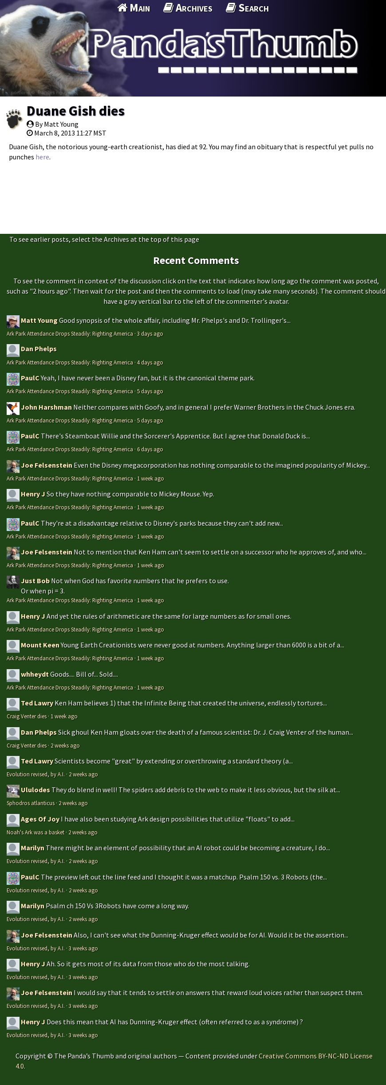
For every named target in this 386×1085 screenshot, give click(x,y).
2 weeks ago (65, 745)
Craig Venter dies (27, 716)
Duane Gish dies (76, 111)
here (42, 156)
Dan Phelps (39, 348)
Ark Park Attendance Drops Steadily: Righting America (70, 333)
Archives (188, 7)
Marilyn (32, 847)
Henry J (33, 493)
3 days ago (150, 333)
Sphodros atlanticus (31, 802)
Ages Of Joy (40, 818)
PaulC (30, 377)
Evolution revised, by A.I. (36, 774)
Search (247, 7)
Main (133, 7)
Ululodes (35, 789)
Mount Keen (40, 644)
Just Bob (35, 580)
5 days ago (150, 391)
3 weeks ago (83, 948)
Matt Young (39, 320)
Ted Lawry (37, 702)
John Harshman (46, 407)
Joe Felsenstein (46, 465)
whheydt (35, 674)
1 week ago (150, 478)
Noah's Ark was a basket (35, 832)
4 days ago (150, 362)
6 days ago (150, 449)
